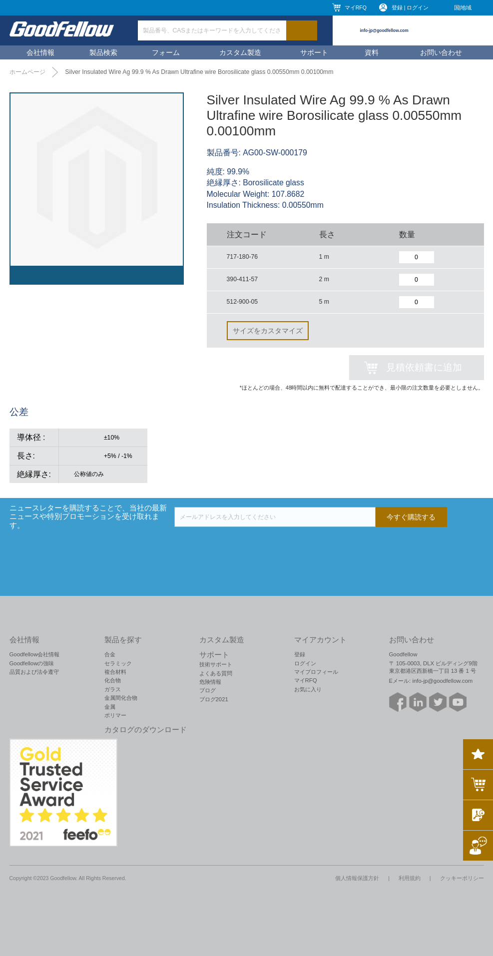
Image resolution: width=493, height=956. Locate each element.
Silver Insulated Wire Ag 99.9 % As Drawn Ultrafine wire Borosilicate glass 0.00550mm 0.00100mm (199, 71)
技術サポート (215, 664)
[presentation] (250, 546)
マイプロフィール (316, 672)
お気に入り (308, 689)
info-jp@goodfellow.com (384, 30)
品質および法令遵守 (34, 672)
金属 (109, 707)
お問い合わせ (441, 52)
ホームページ (27, 71)
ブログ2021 (213, 699)
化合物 (112, 680)
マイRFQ (356, 7)
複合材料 (115, 672)
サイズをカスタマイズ (268, 331)
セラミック (118, 663)
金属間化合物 (120, 698)
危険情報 (210, 682)
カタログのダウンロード (145, 730)
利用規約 (410, 878)
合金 (109, 654)
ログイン (305, 663)
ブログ (207, 690)
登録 (299, 654)
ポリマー (115, 715)
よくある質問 (215, 673)
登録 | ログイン (410, 7)
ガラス (112, 689)
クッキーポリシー (462, 878)
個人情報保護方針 (357, 878)
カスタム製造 (240, 52)
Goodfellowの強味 (31, 663)
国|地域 (463, 7)
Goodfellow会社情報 (34, 654)
